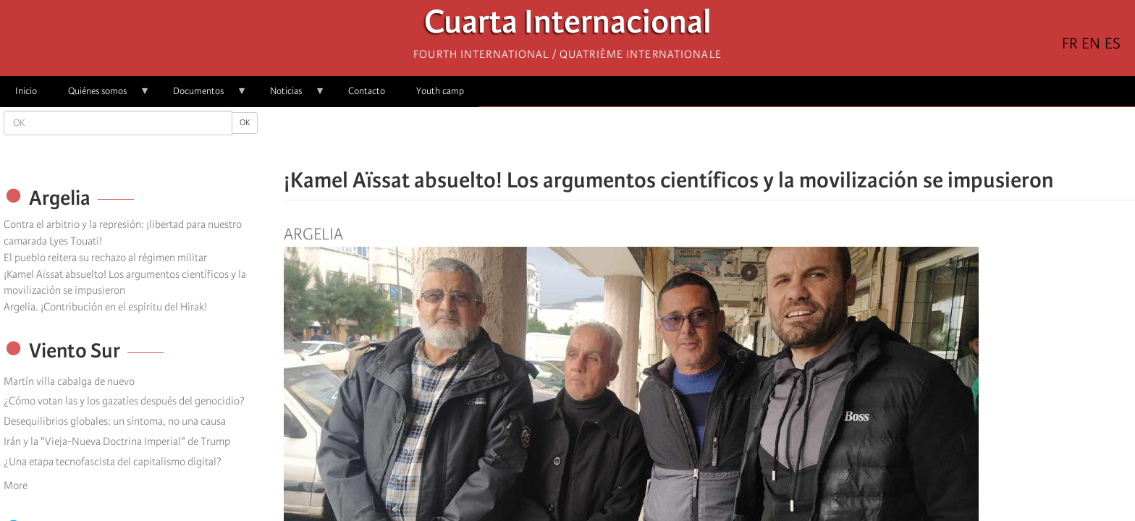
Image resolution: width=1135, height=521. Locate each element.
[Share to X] (689, 137)
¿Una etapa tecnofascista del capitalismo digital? (112, 461)
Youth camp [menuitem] (440, 90)
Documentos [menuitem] (202, 95)
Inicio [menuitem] (26, 90)
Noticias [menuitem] (290, 95)
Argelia (313, 234)
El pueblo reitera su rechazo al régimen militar (105, 257)
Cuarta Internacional (568, 26)
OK (245, 122)
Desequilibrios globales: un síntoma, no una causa (115, 421)
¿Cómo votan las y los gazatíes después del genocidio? (124, 400)
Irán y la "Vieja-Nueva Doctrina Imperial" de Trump (117, 441)
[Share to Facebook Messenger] (709, 137)
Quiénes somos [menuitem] (101, 95)
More (16, 485)
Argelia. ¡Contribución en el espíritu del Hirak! (105, 306)
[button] (750, 137)
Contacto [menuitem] (366, 90)
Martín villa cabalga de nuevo (69, 381)
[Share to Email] (729, 137)
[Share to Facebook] (669, 137)
